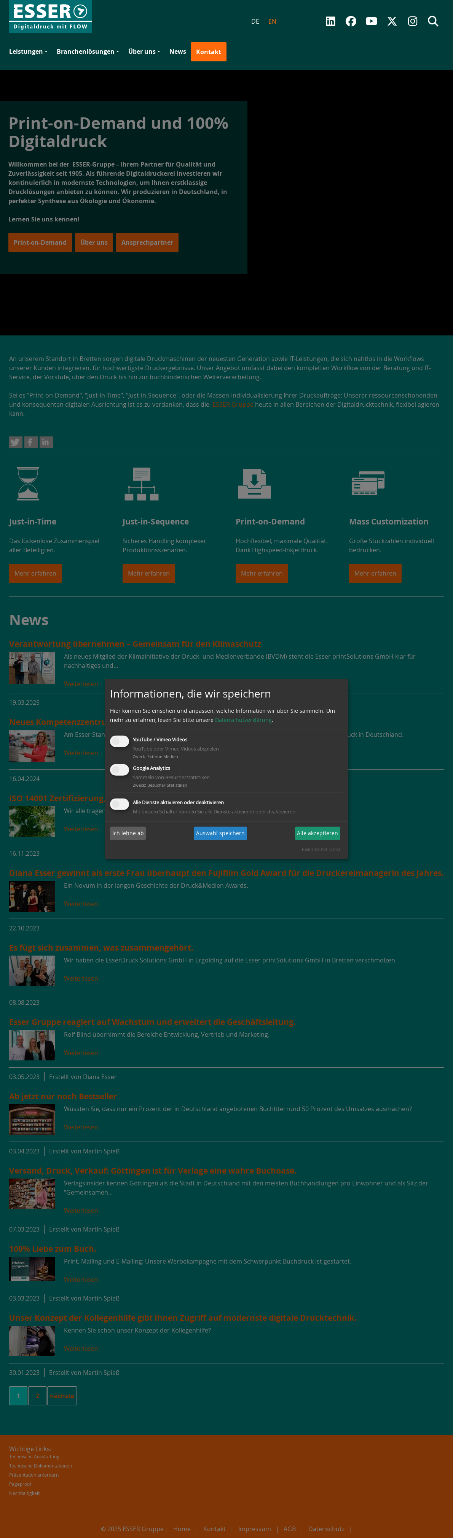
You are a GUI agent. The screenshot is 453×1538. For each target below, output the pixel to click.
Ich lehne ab (128, 833)
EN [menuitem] (272, 21)
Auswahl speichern (220, 833)
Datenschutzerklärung (243, 719)
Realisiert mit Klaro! (321, 849)
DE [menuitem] (255, 21)
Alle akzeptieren (317, 833)
